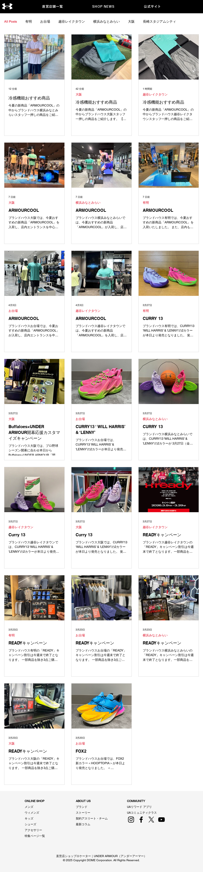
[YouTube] (161, 820)
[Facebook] (141, 820)
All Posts (10, 21)
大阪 (131, 21)
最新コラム (83, 824)
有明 (28, 21)
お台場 (45, 21)
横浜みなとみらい (106, 21)
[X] (151, 820)
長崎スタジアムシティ (159, 21)
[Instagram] (131, 820)
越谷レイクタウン (71, 21)
